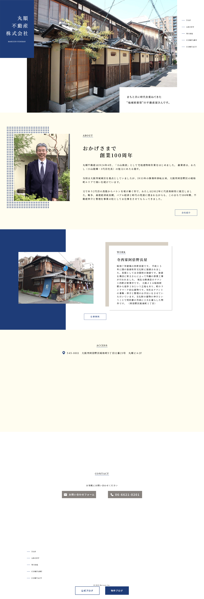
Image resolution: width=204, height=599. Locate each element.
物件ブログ (117, 590)
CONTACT (191, 47)
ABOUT (190, 27)
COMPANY (191, 40)
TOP (188, 20)
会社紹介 (186, 212)
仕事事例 (95, 316)
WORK (189, 33)
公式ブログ (87, 590)
